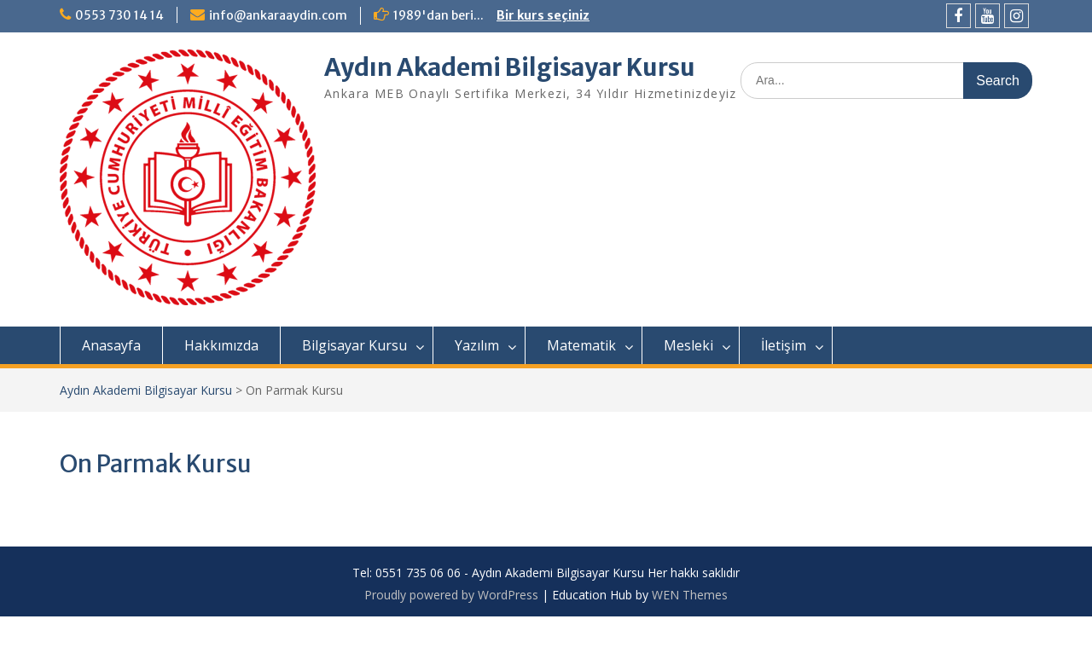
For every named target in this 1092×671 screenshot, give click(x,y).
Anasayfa (111, 345)
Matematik (581, 345)
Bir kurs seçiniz (543, 15)
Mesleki (688, 345)
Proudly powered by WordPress (451, 595)
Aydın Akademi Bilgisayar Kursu (509, 67)
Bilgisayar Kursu (354, 345)
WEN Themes (690, 595)
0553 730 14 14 (119, 15)
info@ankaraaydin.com (278, 15)
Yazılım (477, 345)
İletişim (783, 345)
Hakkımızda (221, 345)
